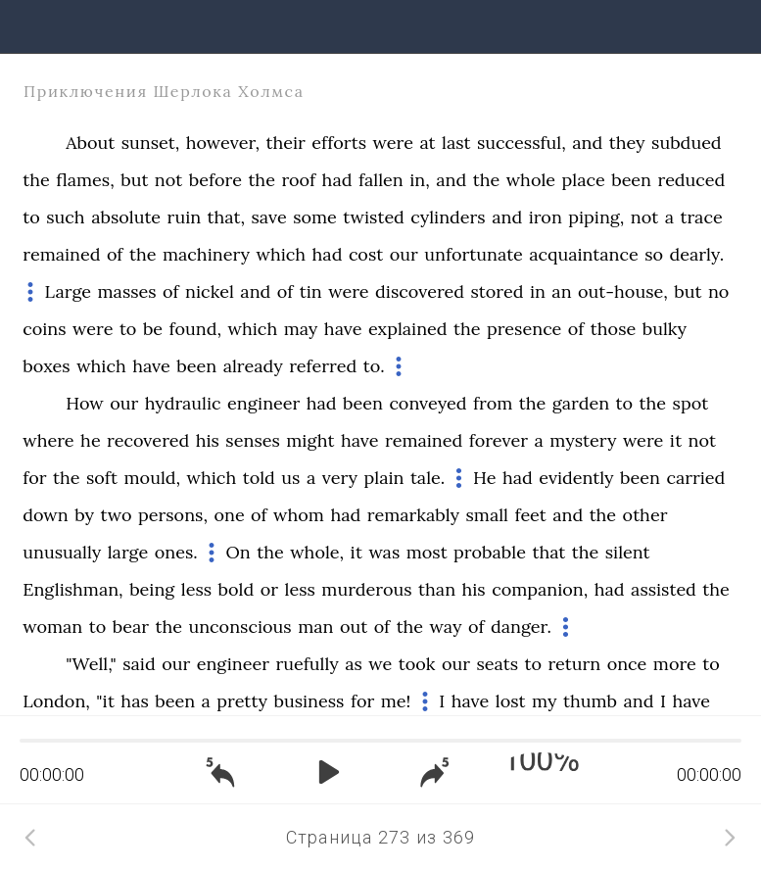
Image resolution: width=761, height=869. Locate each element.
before (215, 180)
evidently (576, 477)
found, (195, 328)
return (573, 663)
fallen (381, 180)
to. (374, 366)
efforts (338, 142)
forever (498, 440)
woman (52, 626)
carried (695, 477)
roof (298, 180)
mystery (582, 440)
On (238, 552)
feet (530, 515)
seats (497, 663)
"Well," (91, 663)
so (653, 254)
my (544, 701)
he (90, 440)
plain (383, 477)
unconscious (239, 626)
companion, (540, 589)
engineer (263, 403)
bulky (664, 328)
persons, (173, 515)
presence (524, 328)
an (561, 291)
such (65, 217)
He (484, 477)
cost (366, 254)
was (384, 552)
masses (127, 291)
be (153, 328)
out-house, (623, 291)
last (456, 142)
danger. (521, 626)
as (353, 663)
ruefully (306, 663)
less (196, 589)
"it (105, 701)
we (380, 663)
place (583, 180)
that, (226, 217)
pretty (241, 701)
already (253, 366)
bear (131, 626)
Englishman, (72, 589)
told (259, 477)
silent (627, 552)
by (84, 515)
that (548, 552)
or (269, 589)
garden (580, 403)
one (229, 515)
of (115, 254)
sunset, (150, 142)
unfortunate (473, 254)
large (128, 552)
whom (298, 515)
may (301, 328)
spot (691, 403)
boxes (46, 366)
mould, (152, 477)
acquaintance (583, 254)
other (645, 515)
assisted (663, 589)
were (393, 142)
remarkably (413, 515)
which (281, 254)
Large (68, 291)
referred (323, 366)
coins (44, 328)
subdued (686, 142)
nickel (209, 291)
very (339, 477)
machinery (206, 254)
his (207, 440)
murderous (366, 589)
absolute (126, 217)
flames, (85, 180)
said (138, 663)
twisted (373, 217)
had (337, 180)
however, (223, 142)
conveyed (427, 403)
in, (419, 180)
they (627, 142)
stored (496, 291)
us (290, 477)
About (90, 142)
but (134, 180)
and (587, 142)
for (34, 477)
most (427, 552)
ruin (184, 217)
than (436, 589)
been (631, 180)
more (674, 663)
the (36, 180)
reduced (691, 180)
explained (408, 328)
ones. (176, 552)
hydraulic (183, 403)
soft (102, 477)
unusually (62, 552)
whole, (317, 552)
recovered (148, 440)
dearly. (697, 254)
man (315, 626)
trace (701, 217)
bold (236, 589)
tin (311, 291)
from (492, 403)
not (168, 180)
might (310, 440)
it (676, 440)
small (486, 515)
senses (252, 440)
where (48, 440)
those (613, 328)
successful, (521, 142)
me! (396, 701)
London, (56, 701)
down (45, 515)
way (446, 626)
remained (61, 254)
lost (511, 701)
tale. (427, 477)
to (31, 217)
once (627, 663)
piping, (596, 217)
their (286, 142)
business (308, 701)
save (269, 217)
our (404, 254)
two (115, 515)
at (427, 142)
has (134, 701)
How (84, 403)
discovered (419, 291)
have (343, 328)
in (538, 291)
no (718, 291)
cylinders (447, 217)
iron (545, 217)
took (417, 663)
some (315, 217)
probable (489, 552)
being (151, 589)
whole (530, 180)
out (353, 626)
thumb (590, 701)
